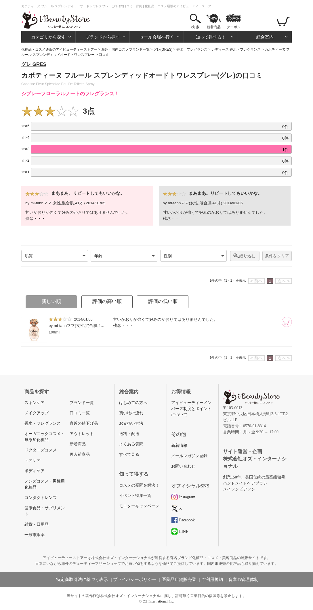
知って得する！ (211, 37)
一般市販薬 (34, 535)
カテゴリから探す (48, 37)
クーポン (234, 27)
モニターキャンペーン (139, 506)
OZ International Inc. (158, 601)
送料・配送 (129, 434)
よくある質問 (131, 444)
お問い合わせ (183, 466)
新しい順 (51, 301)
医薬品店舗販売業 (179, 579)
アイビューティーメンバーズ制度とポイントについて (191, 409)
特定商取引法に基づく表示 (82, 579)
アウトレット (82, 434)
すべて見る (129, 454)
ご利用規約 (212, 579)
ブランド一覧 (82, 403)
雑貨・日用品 (36, 524)
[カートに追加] (287, 322)
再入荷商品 (80, 454)
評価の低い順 (163, 301)
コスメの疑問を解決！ (139, 485)
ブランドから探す (102, 37)
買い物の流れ (131, 413)
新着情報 (179, 445)
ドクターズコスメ (40, 450)
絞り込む (247, 255)
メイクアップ (36, 413)
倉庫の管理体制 (243, 579)
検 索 (195, 27)
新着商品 (214, 27)
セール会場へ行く (157, 37)
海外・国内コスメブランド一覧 (125, 49)
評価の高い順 (107, 301)
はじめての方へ (133, 403)
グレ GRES (33, 64)
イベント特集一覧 (135, 495)
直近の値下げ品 (84, 423)
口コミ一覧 (80, 413)
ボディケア (34, 471)
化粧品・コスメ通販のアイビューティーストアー (59, 49)
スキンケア (34, 403)
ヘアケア (32, 460)
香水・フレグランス (191, 49)
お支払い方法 (131, 423)
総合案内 (265, 37)
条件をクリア (277, 256)
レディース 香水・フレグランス (236, 49)
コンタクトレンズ (40, 497)
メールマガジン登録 (189, 456)
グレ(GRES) (162, 49)
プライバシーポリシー (134, 579)
